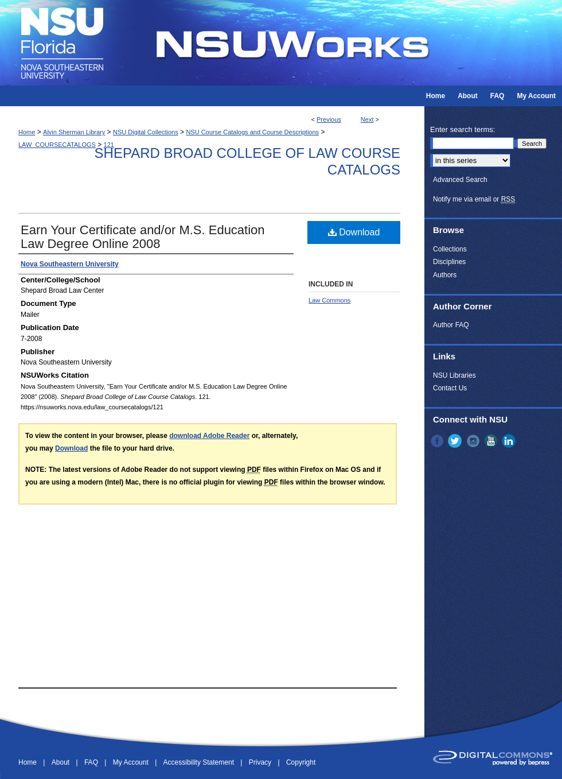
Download (354, 232)
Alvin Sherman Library (74, 132)
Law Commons (329, 300)
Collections (450, 249)
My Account (131, 762)
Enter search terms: (462, 129)
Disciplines (449, 262)
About (62, 762)
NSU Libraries (454, 375)
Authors (444, 275)
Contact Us (450, 388)
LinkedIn (510, 441)
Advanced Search (460, 180)
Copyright (300, 762)
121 (109, 144)
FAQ (92, 762)
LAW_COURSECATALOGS (57, 144)
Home (26, 132)
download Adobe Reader (209, 436)
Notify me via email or (474, 199)
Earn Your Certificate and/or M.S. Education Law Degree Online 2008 (143, 237)
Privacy (261, 762)
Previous (329, 119)
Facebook (438, 441)
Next (367, 119)
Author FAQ (451, 325)
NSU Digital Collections (145, 132)
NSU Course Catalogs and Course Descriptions (252, 132)
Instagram (474, 441)
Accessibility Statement (199, 762)
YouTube (492, 441)
